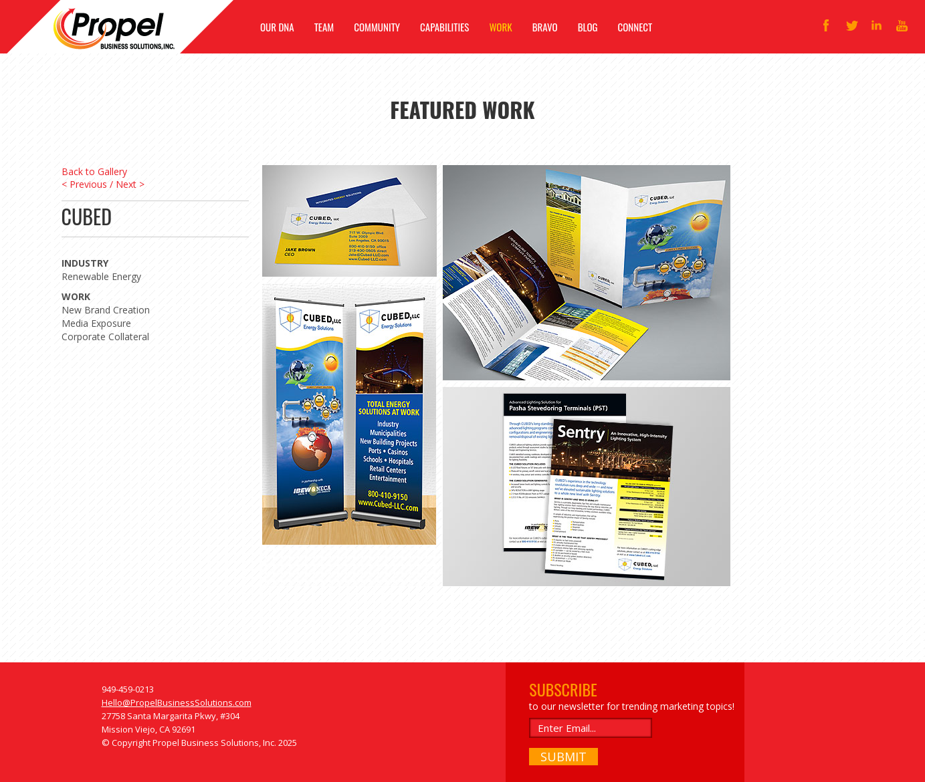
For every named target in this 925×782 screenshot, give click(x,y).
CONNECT (635, 26)
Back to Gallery (94, 171)
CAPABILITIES (444, 26)
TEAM (324, 26)
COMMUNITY (377, 26)
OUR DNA (277, 26)
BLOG (588, 26)
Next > (130, 184)
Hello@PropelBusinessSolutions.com (176, 702)
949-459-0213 (128, 689)
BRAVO (545, 26)
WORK (500, 26)
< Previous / (87, 184)
